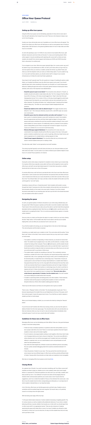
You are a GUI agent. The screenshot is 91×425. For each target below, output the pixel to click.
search (69, 2)
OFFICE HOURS (25, 15)
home (65, 2)
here (52, 359)
